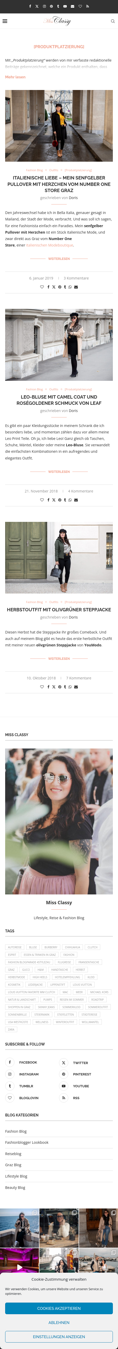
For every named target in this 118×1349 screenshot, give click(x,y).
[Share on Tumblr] (65, 286)
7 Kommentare (78, 678)
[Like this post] (42, 286)
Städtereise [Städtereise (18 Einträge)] (89, 1014)
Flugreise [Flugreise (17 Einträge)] (64, 962)
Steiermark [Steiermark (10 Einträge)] (41, 1014)
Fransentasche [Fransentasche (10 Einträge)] (89, 962)
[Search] (112, 21)
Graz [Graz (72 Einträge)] (11, 970)
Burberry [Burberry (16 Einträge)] (51, 947)
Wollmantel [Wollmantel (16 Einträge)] (90, 1022)
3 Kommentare (76, 278)
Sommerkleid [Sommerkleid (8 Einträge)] (71, 1007)
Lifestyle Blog (16, 1176)
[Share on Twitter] (54, 286)
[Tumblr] (58, 6)
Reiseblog (13, 1153)
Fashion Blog (16, 1131)
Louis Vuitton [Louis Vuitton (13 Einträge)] (82, 984)
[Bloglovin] (80, 6)
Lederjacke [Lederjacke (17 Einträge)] (35, 984)
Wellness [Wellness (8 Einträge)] (42, 1022)
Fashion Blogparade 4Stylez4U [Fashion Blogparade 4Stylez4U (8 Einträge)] (29, 962)
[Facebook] (30, 6)
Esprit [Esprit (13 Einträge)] (12, 955)
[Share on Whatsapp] (70, 286)
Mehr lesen (15, 77)
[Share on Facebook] (48, 286)
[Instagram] (44, 6)
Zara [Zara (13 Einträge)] (11, 1029)
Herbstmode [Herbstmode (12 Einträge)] (16, 977)
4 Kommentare (80, 491)
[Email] (72, 6)
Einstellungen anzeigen (59, 1337)
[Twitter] (37, 6)
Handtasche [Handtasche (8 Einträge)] (59, 970)
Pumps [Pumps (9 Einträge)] (47, 999)
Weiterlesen (59, 259)
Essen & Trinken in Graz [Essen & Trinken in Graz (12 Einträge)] (40, 955)
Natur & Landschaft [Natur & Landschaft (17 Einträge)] (22, 999)
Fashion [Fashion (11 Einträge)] (68, 955)
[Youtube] (65, 6)
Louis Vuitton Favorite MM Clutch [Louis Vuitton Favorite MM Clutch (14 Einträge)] (31, 992)
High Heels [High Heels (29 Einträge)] (40, 977)
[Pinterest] (51, 6)
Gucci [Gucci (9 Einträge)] (26, 970)
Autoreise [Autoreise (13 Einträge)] (14, 947)
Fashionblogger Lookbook (26, 1142)
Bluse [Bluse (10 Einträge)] (33, 947)
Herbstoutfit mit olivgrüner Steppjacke (59, 609)
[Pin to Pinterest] (59, 286)
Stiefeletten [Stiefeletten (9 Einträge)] (65, 1014)
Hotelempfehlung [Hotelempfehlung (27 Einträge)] (67, 977)
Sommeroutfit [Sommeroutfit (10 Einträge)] (98, 1007)
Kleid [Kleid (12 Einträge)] (91, 977)
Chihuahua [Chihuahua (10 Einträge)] (72, 947)
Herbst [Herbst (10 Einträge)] (80, 970)
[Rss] (87, 6)
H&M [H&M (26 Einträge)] (41, 970)
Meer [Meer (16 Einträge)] (79, 992)
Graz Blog (13, 1164)
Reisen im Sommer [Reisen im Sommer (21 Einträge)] (72, 999)
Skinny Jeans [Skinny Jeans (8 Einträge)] (46, 1007)
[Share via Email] (76, 286)
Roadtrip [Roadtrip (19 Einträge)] (97, 999)
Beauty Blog (15, 1187)
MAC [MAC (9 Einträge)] (65, 992)
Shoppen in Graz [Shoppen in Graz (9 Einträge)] (19, 1007)
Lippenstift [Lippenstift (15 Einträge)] (57, 984)
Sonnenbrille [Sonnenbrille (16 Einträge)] (17, 1014)
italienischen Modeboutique (49, 245)
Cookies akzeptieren (59, 1308)
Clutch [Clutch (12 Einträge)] (92, 947)
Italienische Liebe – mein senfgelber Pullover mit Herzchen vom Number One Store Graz (59, 184)
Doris (73, 197)
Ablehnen (58, 1322)
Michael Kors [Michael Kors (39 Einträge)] (99, 992)
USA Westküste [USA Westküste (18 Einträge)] (18, 1022)
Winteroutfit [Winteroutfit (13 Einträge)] (65, 1022)
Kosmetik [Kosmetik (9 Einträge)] (14, 984)
